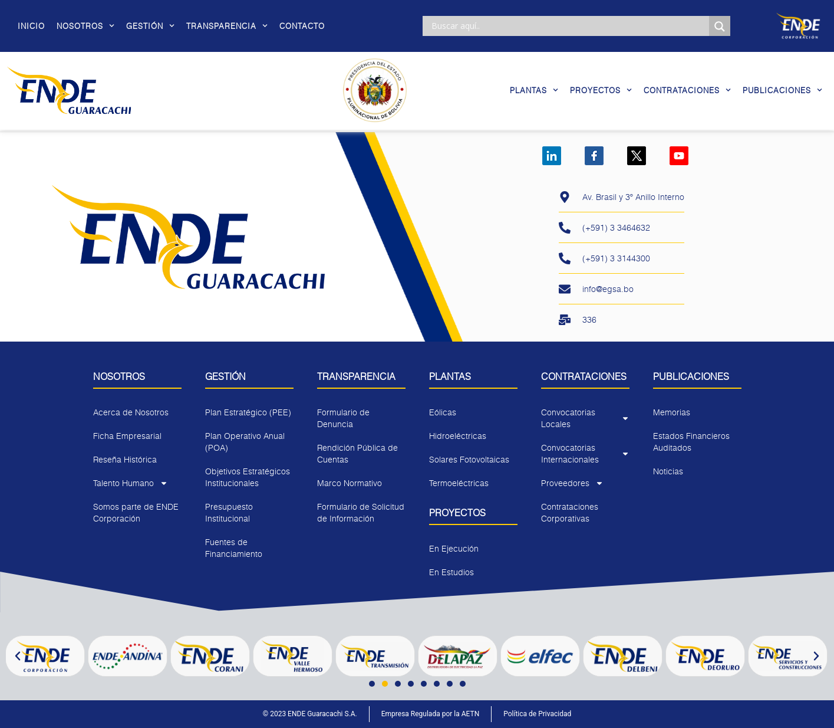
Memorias (671, 412)
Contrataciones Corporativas (569, 512)
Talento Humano (130, 483)
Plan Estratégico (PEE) (248, 412)
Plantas (534, 90)
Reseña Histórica (125, 459)
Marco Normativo (349, 483)
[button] (18, 656)
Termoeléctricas (459, 483)
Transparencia (227, 26)
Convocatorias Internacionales (585, 453)
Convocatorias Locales (585, 418)
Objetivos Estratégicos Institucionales (247, 477)
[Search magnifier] (719, 26)
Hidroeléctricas (457, 435)
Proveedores (572, 483)
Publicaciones (782, 90)
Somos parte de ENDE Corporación (136, 512)
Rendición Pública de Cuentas (357, 453)
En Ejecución (454, 548)
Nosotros (85, 26)
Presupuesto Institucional (229, 512)
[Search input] (568, 26)
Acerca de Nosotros (131, 412)
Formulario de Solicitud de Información (360, 512)
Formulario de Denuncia (343, 418)
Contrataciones (687, 90)
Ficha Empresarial (127, 435)
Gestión (150, 26)
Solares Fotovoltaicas (469, 459)
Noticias (668, 471)
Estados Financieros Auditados (691, 441)
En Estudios (451, 572)
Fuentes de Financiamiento (233, 548)
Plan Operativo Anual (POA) (245, 441)
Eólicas (442, 412)
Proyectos (601, 90)
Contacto (302, 26)
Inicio (31, 26)
